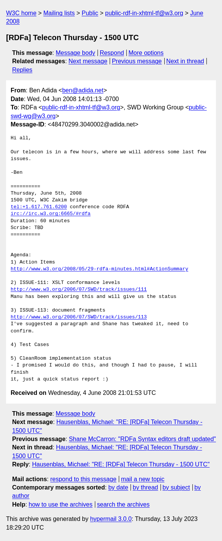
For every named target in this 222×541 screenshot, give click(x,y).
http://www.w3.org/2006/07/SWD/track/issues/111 (79, 289)
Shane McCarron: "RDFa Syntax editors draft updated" (142, 439)
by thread (145, 487)
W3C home (21, 13)
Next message (88, 61)
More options (146, 53)
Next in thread (185, 61)
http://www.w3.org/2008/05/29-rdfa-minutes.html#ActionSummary (99, 269)
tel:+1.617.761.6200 (39, 207)
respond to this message (83, 479)
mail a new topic (143, 479)
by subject (176, 487)
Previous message (137, 61)
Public (90, 13)
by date (118, 487)
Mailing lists (59, 13)
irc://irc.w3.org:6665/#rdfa (51, 213)
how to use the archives (61, 504)
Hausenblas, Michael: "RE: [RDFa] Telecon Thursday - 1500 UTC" (120, 464)
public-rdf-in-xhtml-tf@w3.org (144, 13)
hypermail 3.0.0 (110, 519)
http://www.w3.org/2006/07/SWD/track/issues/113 (79, 317)
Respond (112, 53)
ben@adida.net (83, 90)
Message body (75, 53)
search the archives (123, 504)
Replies (22, 70)
